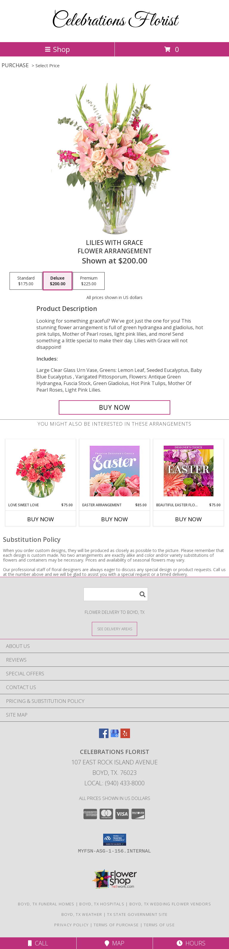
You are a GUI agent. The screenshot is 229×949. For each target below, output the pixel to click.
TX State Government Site (137, 914)
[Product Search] (115, 594)
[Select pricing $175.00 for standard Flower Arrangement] (26, 281)
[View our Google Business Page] (114, 736)
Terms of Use (159, 924)
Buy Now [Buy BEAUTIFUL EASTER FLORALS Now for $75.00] (188, 519)
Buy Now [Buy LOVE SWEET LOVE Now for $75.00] (40, 519)
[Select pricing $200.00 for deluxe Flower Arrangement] (58, 281)
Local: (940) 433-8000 (114, 783)
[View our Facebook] (104, 736)
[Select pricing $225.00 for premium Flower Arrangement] (88, 281)
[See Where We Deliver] (114, 628)
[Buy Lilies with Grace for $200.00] (114, 407)
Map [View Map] (114, 943)
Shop (57, 49)
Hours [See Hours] (191, 943)
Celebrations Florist (114, 21)
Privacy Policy (71, 924)
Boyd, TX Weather (81, 914)
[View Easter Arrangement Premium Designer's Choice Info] (115, 471)
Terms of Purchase (116, 924)
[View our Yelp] (125, 736)
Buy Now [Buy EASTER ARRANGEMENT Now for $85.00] (114, 519)
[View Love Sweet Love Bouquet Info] (41, 471)
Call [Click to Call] (38, 943)
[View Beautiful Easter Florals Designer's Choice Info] (188, 471)
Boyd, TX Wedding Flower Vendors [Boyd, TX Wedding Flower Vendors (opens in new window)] (170, 904)
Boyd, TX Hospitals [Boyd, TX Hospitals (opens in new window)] (101, 904)
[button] (114, 840)
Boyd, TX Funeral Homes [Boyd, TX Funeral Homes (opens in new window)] (46, 904)
